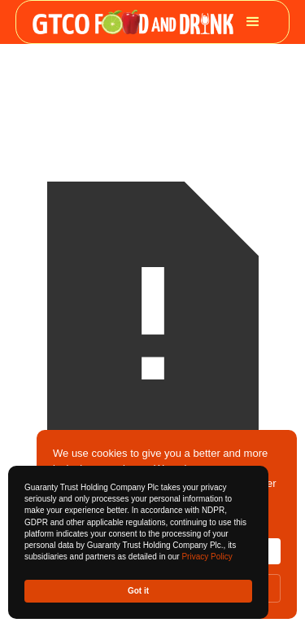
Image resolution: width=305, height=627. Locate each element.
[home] (133, 22)
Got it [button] (138, 590)
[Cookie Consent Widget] (138, 542)
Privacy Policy (206, 556)
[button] (252, 22)
